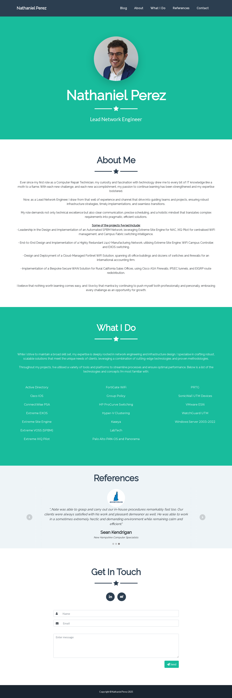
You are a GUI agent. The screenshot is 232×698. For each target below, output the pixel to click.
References (181, 9)
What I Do (158, 9)
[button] (29, 517)
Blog (123, 9)
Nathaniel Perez (37, 9)
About (138, 9)
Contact (203, 9)
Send (171, 664)
